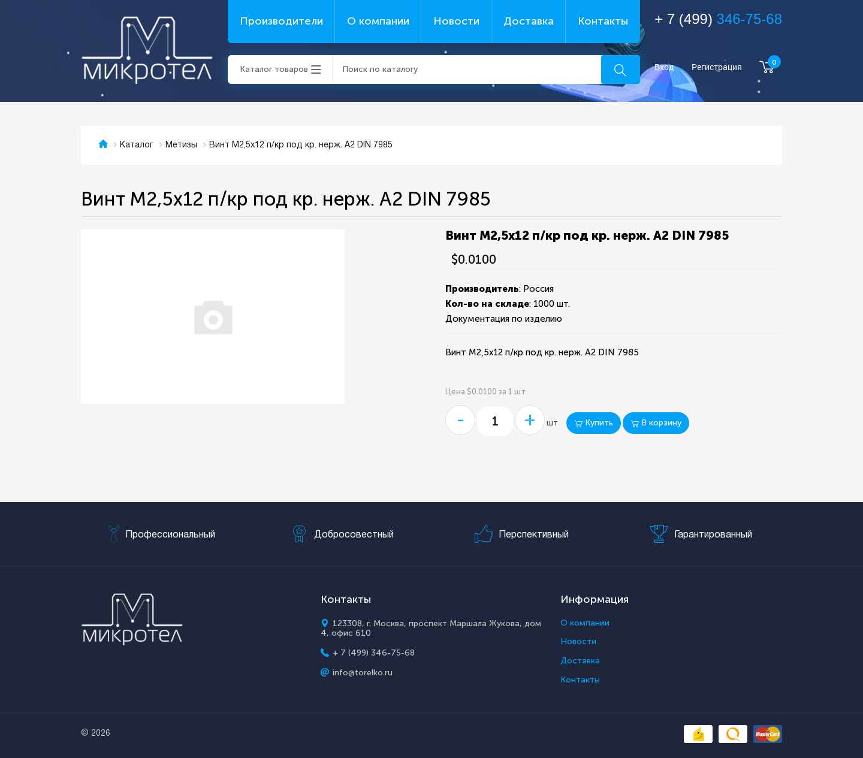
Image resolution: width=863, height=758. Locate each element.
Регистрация (717, 67)
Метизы (181, 145)
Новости (456, 21)
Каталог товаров (274, 69)
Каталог (136, 145)
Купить (593, 423)
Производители (281, 21)
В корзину (655, 423)
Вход (664, 67)
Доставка (528, 21)
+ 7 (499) (718, 19)
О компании (378, 21)
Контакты (603, 21)
